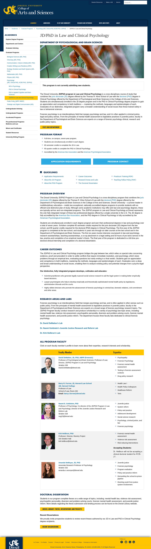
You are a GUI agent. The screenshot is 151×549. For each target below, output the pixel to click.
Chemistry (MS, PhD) (13, 60)
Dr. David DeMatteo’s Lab (51, 323)
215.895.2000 (96, 547)
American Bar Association (67, 152)
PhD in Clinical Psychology (17, 89)
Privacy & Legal (59, 542)
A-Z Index (36, 542)
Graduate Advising (12, 48)
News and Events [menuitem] (104, 23)
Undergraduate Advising (14, 109)
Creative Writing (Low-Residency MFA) (19, 66)
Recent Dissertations (50, 527)
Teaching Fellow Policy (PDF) (125, 180)
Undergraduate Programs (14, 113)
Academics (15, 28)
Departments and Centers (14, 44)
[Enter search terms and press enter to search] (136, 2)
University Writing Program (15, 137)
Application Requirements (54, 176)
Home (6, 28)
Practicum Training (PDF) (123, 176)
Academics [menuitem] (33, 23)
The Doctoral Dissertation (88, 183)
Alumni (120, 2)
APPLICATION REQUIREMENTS (66, 161)
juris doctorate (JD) (60, 97)
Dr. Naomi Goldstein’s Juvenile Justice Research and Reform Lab (69, 328)
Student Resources (99, 2)
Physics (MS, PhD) (13, 77)
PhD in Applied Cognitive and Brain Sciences (20, 93)
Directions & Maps (76, 542)
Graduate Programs (27, 28)
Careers (50, 542)
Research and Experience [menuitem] (84, 23)
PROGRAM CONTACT (118, 161)
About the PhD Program (53, 183)
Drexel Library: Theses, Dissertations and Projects (62, 509)
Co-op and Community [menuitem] (63, 23)
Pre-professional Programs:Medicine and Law (15, 123)
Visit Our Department (50, 127)
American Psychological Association (97, 152)
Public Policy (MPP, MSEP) (15, 101)
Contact (67, 542)
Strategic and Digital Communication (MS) (20, 104)
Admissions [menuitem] (46, 23)
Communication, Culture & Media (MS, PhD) (21, 63)
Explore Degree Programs (14, 39)
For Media (44, 542)
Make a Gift (111, 2)
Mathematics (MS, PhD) (14, 74)
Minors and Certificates (14, 128)
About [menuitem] (118, 23)
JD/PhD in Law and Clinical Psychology (21, 97)
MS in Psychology (14, 86)
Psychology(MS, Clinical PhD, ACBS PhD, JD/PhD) (19, 81)
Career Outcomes (85, 176)
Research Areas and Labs (88, 180)
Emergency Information (90, 542)
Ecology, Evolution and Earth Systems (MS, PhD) (20, 70)
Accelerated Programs (13, 117)
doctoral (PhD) (126, 97)
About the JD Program (52, 180)
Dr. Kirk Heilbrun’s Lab (50, 333)
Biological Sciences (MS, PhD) (16, 57)
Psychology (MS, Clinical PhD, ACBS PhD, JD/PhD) (51, 28)
